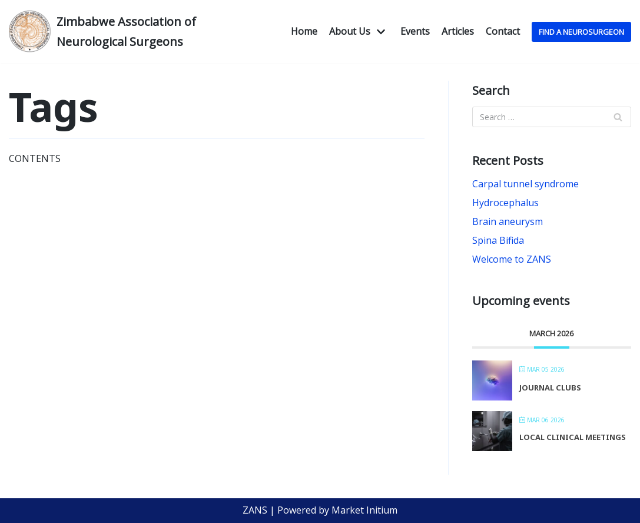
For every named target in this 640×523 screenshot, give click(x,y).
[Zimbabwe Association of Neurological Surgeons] (106, 31)
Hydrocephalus (505, 202)
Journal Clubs (550, 387)
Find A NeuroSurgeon (581, 32)
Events (415, 31)
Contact (503, 31)
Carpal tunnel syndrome (525, 183)
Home (304, 31)
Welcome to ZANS (511, 259)
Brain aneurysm (507, 221)
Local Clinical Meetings (572, 437)
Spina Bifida (498, 240)
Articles (458, 31)
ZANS (255, 510)
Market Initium (364, 510)
